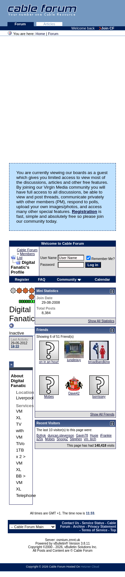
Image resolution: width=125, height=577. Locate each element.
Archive (79, 526)
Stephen (76, 439)
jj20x (39, 439)
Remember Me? (100, 259)
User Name (48, 258)
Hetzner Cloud (90, 566)
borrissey (99, 396)
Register (22, 279)
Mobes (49, 396)
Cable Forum (27, 250)
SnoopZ (62, 439)
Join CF (106, 28)
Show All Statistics (101, 321)
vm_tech (90, 439)
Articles (49, 24)
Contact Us (70, 523)
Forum (21, 24)
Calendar (102, 279)
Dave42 (74, 393)
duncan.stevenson (61, 435)
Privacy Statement (102, 526)
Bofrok (41, 435)
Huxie (94, 435)
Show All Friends (102, 414)
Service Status (93, 523)
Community (69, 279)
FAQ (41, 279)
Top (113, 530)
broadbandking (99, 362)
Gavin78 (82, 435)
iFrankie (106, 435)
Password (47, 264)
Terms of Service (94, 530)
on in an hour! (49, 362)
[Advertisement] (61, 97)
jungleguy (74, 360)
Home (40, 34)
